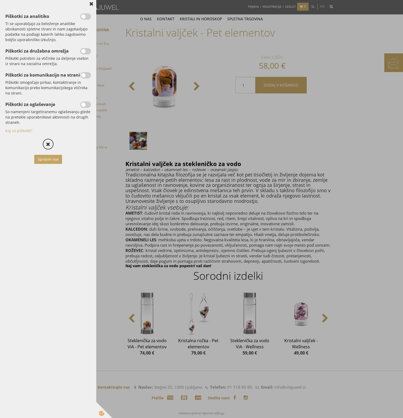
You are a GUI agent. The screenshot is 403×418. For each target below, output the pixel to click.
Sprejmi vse (48, 159)
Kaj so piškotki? (18, 130)
